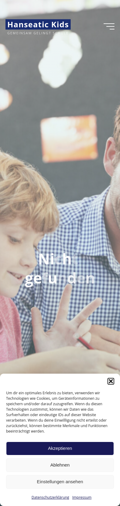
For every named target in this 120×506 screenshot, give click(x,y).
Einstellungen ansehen (60, 481)
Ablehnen (59, 464)
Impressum (81, 497)
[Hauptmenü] (109, 26)
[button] (111, 381)
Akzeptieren (60, 448)
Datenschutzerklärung (50, 497)
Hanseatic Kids (38, 24)
